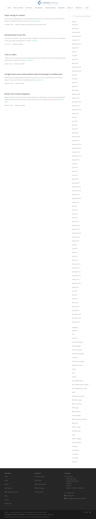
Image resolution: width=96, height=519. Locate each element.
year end (74, 462)
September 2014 (76, 156)
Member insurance (77, 365)
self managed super (31, 24)
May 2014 (74, 171)
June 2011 (75, 291)
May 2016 (74, 82)
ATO (73, 334)
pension (74, 377)
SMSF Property (76, 411)
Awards (6, 484)
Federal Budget (76, 346)
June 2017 (75, 55)
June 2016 (75, 79)
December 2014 (76, 144)
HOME (9, 7)
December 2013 (76, 187)
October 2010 (76, 322)
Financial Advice (38, 492)
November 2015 (76, 102)
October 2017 (76, 40)
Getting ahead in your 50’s (15, 35)
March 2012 (75, 260)
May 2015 (74, 125)
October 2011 (76, 279)
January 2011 (75, 310)
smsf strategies (19, 83)
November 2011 (76, 275)
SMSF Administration (40, 484)
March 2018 (75, 28)
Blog (5, 496)
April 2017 (75, 59)
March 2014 (75, 179)
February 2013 (76, 225)
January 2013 (75, 229)
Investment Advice (39, 476)
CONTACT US (78, 7)
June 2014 (75, 167)
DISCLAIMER (8, 514)
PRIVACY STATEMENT (19, 514)
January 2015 (75, 140)
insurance (75, 357)
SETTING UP (29, 7)
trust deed (75, 454)
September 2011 (76, 283)
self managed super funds (79, 388)
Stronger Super (41, 24)
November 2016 (76, 67)
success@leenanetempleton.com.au (76, 498)
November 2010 (76, 318)
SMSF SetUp (37, 480)
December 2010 (76, 314)
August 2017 (75, 48)
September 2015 (76, 109)
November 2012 (76, 233)
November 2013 (76, 190)
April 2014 (75, 175)
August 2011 (75, 287)
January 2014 (75, 183)
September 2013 (76, 198)
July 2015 (74, 117)
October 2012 (76, 237)
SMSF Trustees (76, 427)
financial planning (20, 24)
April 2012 (75, 256)
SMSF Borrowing (76, 400)
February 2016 (76, 94)
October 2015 (76, 106)
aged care (74, 330)
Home (6, 476)
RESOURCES (61, 7)
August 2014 (75, 160)
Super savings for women (14, 15)
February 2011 (76, 306)
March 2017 (75, 63)
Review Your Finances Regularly (17, 94)
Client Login (7, 503)
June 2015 (75, 121)
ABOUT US (70, 7)
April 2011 (75, 299)
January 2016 (75, 98)
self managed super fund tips (80, 384)
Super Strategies (76, 438)
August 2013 (75, 202)
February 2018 (76, 32)
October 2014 (76, 152)
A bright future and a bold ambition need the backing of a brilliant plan (33, 74)
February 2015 (76, 136)
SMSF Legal (75, 408)
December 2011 (76, 272)
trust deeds (75, 458)
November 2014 (76, 148)
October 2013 (76, 194)
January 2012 (75, 268)
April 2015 (75, 129)
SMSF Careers (8, 488)
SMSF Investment (77, 404)
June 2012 (75, 248)
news (73, 373)
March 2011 (75, 302)
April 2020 (75, 25)
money (74, 369)
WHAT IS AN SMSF (18, 7)
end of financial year (77, 342)
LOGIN (86, 7)
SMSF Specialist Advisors (11, 492)
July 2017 (74, 52)
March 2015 (75, 133)
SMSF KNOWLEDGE (50, 7)
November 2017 (76, 36)
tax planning (75, 450)
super (73, 435)
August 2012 (75, 241)
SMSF (73, 392)
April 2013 (75, 218)
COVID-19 (74, 338)
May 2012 (74, 252)
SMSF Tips (75, 423)
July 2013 (74, 206)
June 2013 (75, 210)
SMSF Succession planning (79, 419)
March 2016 (75, 90)
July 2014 (74, 164)
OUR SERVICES (39, 7)
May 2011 (74, 295)
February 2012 (76, 264)
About (6, 480)
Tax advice (75, 446)
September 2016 (76, 71)
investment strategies (78, 361)
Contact (6, 500)
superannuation (76, 442)
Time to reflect (10, 54)
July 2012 (74, 245)
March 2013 (75, 221)
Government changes (78, 353)
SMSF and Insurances (78, 396)
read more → (38, 21)
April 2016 (75, 86)
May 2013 (74, 214)
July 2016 (74, 75)
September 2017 (76, 44)
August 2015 (75, 113)
